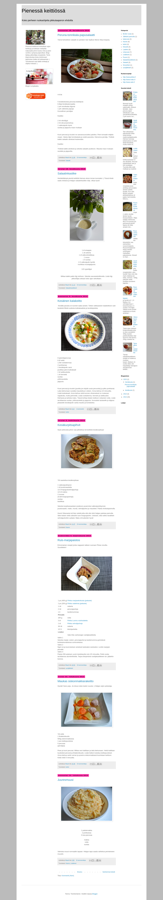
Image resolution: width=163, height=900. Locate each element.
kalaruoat (126, 39)
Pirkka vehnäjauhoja (75, 623)
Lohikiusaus (135, 149)
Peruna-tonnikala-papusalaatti (76, 35)
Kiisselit (125, 47)
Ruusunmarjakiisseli (135, 233)
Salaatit (68, 160)
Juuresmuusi (65, 779)
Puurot (125, 57)
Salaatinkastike (67, 173)
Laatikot (125, 49)
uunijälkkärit (69, 668)
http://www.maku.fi (129, 80)
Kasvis (68, 527)
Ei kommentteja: (82, 157)
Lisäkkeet (73, 863)
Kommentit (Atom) (68, 876)
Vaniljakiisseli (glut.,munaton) (135, 125)
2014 (125, 394)
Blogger (95, 894)
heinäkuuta (129, 382)
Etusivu (79, 872)
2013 (125, 397)
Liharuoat (126, 52)
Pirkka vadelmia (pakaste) (77, 603)
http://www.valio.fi (129, 82)
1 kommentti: (80, 409)
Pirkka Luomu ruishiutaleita (77, 620)
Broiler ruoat (127, 34)
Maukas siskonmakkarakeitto (75, 681)
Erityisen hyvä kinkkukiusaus (135, 96)
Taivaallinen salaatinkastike (135, 348)
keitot (67, 412)
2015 (125, 379)
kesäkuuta (129, 390)
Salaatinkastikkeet (71, 288)
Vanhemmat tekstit (109, 872)
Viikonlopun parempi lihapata (135, 321)
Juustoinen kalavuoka (135, 263)
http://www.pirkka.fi (129, 77)
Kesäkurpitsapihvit (69, 425)
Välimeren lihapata (135, 177)
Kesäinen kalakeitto (70, 300)
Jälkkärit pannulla (129, 36)
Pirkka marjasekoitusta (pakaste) (79, 600)
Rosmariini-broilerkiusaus (135, 206)
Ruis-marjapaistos (69, 540)
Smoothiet (126, 65)
